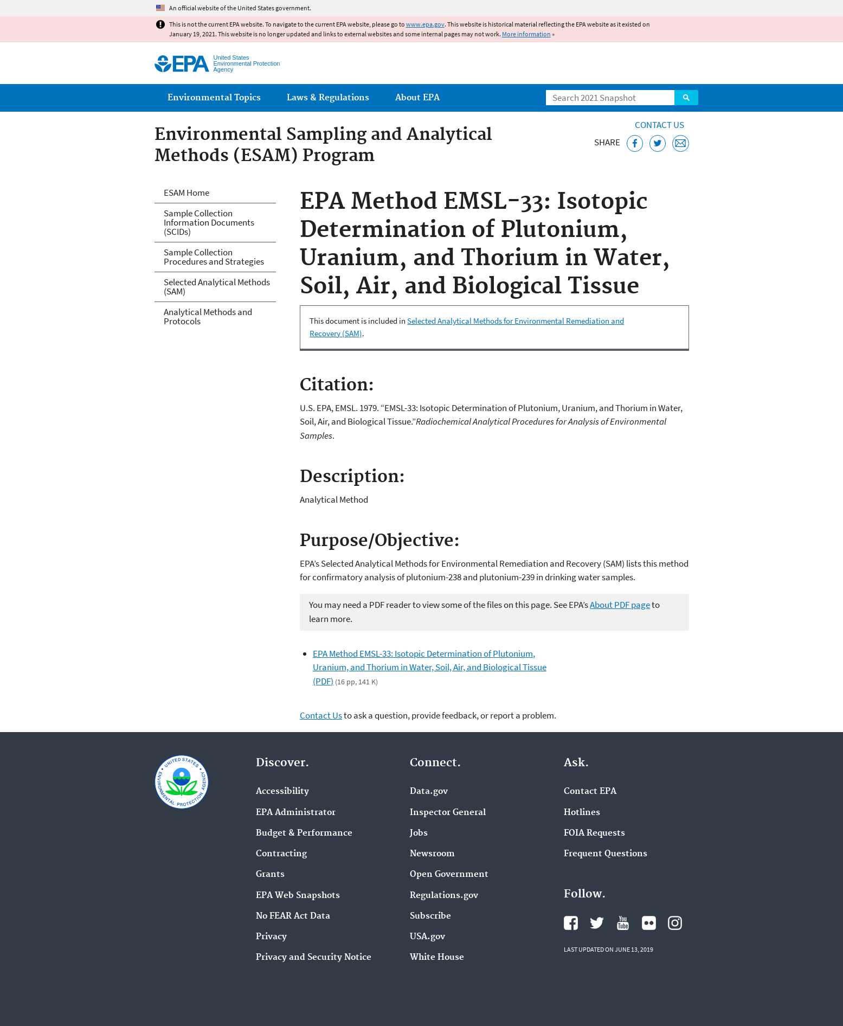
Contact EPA (590, 792)
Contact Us (659, 125)
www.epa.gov (425, 24)
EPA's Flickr (649, 923)
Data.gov (429, 792)
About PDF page (620, 605)
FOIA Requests (594, 833)
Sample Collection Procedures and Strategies (214, 256)
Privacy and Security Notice (313, 958)
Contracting (281, 854)
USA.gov (427, 937)
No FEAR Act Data (293, 916)
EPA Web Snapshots (298, 896)
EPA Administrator (296, 813)
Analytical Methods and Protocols (208, 316)
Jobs (419, 833)
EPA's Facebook (571, 923)
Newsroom (432, 854)
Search (686, 97)
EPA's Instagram (675, 923)
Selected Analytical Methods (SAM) (217, 286)
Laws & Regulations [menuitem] (328, 98)
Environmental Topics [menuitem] (214, 98)
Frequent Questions (605, 854)
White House (437, 958)
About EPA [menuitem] (417, 98)
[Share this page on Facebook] (635, 143)
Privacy (271, 937)
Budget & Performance (304, 833)
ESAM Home (186, 192)
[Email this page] (680, 143)
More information (526, 34)
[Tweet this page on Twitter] (657, 143)
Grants (270, 875)
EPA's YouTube (623, 923)
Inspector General (448, 813)
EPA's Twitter (597, 923)
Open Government (449, 875)
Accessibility (282, 792)
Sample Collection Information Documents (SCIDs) (209, 222)
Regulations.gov (444, 896)
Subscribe (430, 916)
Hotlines (582, 813)
